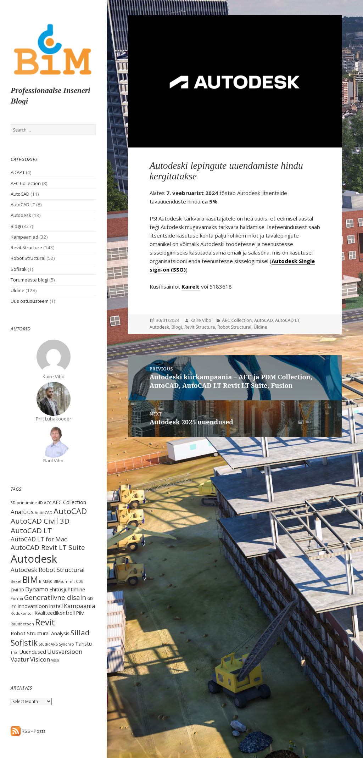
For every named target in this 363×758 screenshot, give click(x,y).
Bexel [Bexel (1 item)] (16, 581)
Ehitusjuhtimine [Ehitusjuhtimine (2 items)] (67, 589)
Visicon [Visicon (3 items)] (40, 659)
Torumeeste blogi (29, 280)
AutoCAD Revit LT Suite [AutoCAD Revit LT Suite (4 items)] (48, 547)
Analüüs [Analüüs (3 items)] (22, 512)
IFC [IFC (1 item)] (13, 606)
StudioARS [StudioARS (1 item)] (48, 644)
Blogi (16, 226)
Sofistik (19, 269)
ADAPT (18, 172)
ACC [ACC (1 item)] (47, 502)
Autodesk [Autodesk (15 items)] (34, 559)
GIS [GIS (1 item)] (90, 598)
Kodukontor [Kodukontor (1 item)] (22, 613)
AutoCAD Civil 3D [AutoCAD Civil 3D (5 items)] (40, 521)
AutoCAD (20, 194)
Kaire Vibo (200, 320)
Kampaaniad (24, 237)
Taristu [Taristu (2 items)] (83, 643)
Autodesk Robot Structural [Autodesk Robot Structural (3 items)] (48, 569)
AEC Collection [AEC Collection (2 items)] (69, 502)
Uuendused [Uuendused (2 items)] (32, 651)
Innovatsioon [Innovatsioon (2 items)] (32, 606)
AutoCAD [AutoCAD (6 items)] (70, 511)
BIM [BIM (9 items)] (30, 579)
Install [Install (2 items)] (56, 606)
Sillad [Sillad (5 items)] (80, 632)
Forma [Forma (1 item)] (17, 598)
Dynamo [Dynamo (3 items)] (36, 589)
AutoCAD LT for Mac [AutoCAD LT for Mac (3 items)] (39, 539)
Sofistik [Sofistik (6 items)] (24, 642)
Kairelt (191, 286)
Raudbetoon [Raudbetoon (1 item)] (22, 624)
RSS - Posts (28, 731)
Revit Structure (26, 247)
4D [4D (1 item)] (40, 502)
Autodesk (21, 215)
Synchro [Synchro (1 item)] (66, 644)
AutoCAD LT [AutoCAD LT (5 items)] (31, 530)
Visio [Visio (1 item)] (55, 660)
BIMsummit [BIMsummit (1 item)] (64, 581)
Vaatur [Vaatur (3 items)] (20, 659)
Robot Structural (28, 258)
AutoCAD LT (23, 204)
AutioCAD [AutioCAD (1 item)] (43, 512)
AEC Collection (26, 183)
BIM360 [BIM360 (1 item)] (45, 581)
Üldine (17, 290)
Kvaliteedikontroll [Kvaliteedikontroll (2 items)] (54, 612)
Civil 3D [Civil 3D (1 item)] (17, 589)
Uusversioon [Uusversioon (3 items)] (64, 651)
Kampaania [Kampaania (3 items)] (79, 606)
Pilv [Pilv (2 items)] (80, 612)
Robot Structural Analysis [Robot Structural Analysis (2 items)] (40, 633)
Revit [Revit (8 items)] (45, 622)
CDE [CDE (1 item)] (79, 581)
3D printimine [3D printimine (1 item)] (24, 502)
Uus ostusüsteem (30, 301)
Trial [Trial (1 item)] (14, 652)
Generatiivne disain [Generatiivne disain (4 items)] (55, 597)
